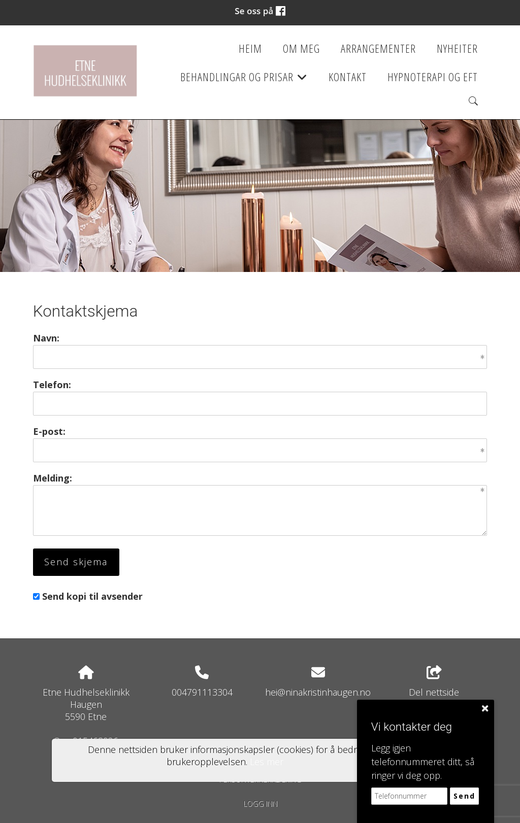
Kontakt (348, 77)
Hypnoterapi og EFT (432, 77)
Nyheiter (457, 48)
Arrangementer (378, 48)
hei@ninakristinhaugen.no (318, 692)
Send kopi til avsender (92, 596)
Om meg (301, 48)
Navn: (46, 338)
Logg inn (260, 803)
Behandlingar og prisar (244, 80)
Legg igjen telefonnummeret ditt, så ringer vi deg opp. (422, 761)
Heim (250, 48)
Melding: (52, 478)
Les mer (266, 762)
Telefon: (52, 385)
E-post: (49, 431)
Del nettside (434, 682)
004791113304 (202, 692)
